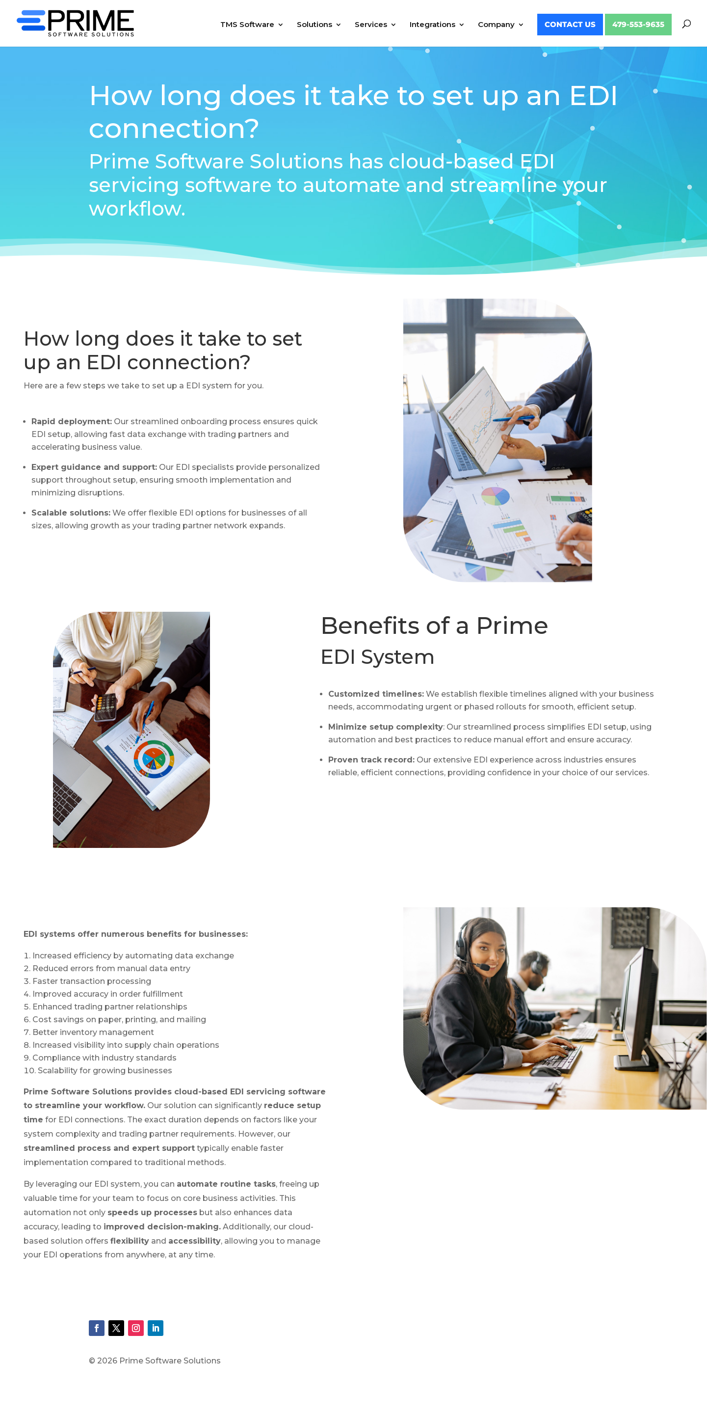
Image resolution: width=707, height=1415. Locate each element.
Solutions (314, 25)
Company (496, 25)
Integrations (432, 25)
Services (371, 25)
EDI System (377, 657)
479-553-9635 (638, 24)
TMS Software (247, 25)
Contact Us (570, 24)
